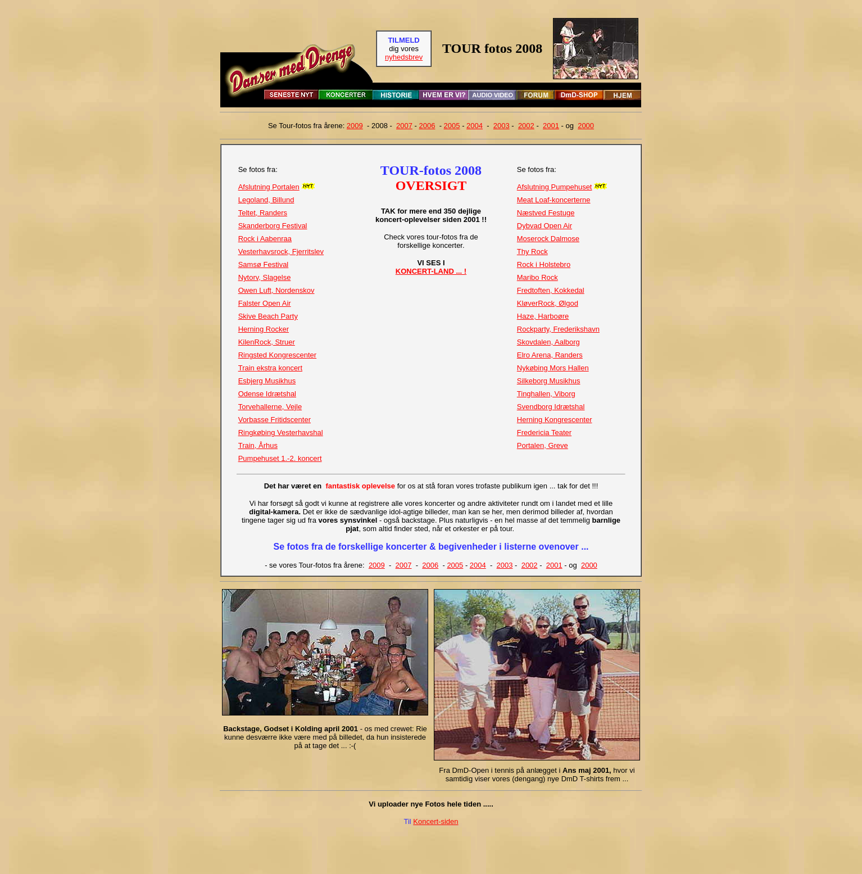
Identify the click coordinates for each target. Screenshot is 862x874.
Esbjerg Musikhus (267, 381)
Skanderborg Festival (272, 225)
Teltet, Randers (262, 213)
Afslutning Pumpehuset (554, 187)
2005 (452, 125)
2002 (526, 125)
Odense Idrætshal (267, 394)
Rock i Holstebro (543, 264)
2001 (551, 125)
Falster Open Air (264, 303)
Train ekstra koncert (270, 368)
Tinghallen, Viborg (546, 394)
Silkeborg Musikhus (548, 381)
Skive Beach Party (268, 316)
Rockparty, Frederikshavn (558, 329)
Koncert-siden (435, 821)
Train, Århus (258, 445)
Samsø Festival (263, 264)
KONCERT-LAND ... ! (431, 271)
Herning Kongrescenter (554, 419)
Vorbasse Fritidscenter (274, 419)
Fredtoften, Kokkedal (550, 290)
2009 (355, 125)
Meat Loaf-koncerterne (554, 200)
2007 (404, 125)
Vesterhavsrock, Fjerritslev (281, 251)
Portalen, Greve (542, 445)
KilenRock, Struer (266, 342)
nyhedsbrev (404, 57)
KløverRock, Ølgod (547, 303)
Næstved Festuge (546, 213)
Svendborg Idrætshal (551, 406)
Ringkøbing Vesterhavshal (280, 432)
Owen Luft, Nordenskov (276, 290)
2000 (586, 125)
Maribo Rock (537, 277)
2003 (501, 125)
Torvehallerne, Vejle (270, 406)
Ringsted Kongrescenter (277, 355)
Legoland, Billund (266, 200)
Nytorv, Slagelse (264, 277)
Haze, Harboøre (543, 316)
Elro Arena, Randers (550, 355)
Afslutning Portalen (269, 187)
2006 (427, 125)
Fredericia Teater (544, 432)
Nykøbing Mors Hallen (553, 368)
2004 (474, 125)
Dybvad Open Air (544, 225)
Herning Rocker (263, 329)
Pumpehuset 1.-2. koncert (280, 458)
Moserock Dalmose (548, 238)
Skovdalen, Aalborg (548, 342)
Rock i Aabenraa (265, 238)
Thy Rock (532, 251)
